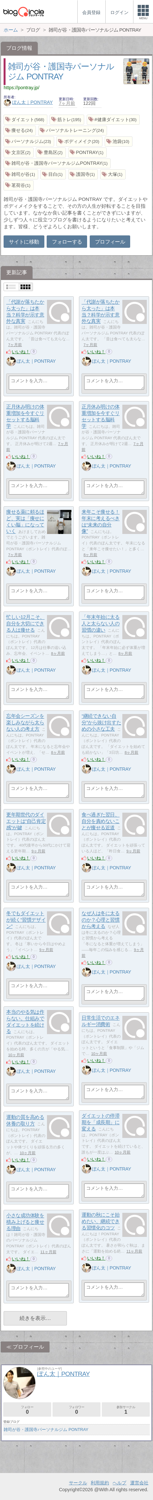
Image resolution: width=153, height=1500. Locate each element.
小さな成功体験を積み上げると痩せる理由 (25, 1222)
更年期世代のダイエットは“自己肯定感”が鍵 (26, 821)
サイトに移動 (24, 242)
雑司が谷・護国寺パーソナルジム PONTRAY (46, 1429)
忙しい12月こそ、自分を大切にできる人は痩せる (25, 623)
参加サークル (126, 1410)
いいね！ (21, 351)
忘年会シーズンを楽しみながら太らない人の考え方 (25, 722)
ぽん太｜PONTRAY (28, 102)
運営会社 (139, 1482)
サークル (78, 1482)
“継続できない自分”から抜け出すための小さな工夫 (101, 722)
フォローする (67, 242)
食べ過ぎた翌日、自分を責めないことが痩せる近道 (100, 821)
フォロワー (76, 1410)
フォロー (27, 1410)
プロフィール (110, 242)
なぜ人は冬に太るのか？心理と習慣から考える (100, 920)
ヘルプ (119, 1482)
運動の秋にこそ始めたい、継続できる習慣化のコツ (100, 1221)
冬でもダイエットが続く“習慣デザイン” (26, 920)
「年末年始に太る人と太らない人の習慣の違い (100, 623)
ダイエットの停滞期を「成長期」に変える (100, 1122)
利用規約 (100, 1482)
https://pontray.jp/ (21, 87)
